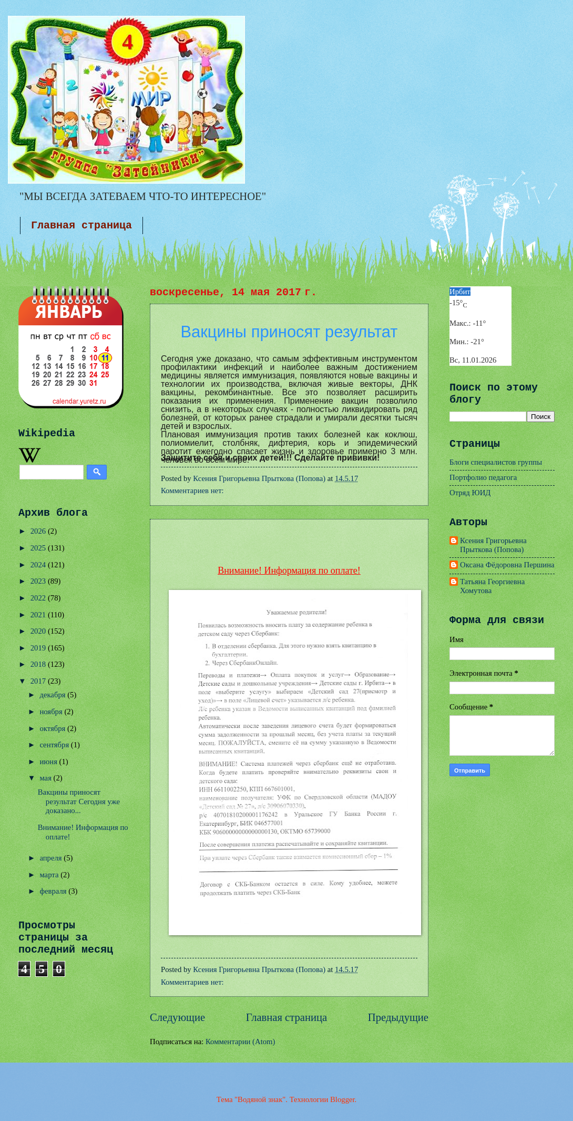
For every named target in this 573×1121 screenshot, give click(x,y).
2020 (39, 631)
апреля (51, 858)
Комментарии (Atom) (240, 1041)
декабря (53, 694)
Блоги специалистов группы (495, 462)
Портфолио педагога (483, 477)
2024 (39, 564)
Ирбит (459, 291)
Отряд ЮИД (469, 492)
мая (46, 778)
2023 (39, 581)
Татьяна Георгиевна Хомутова (492, 586)
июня (49, 761)
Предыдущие (398, 1017)
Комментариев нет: (193, 490)
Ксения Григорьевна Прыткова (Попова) (493, 545)
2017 (39, 681)
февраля (53, 891)
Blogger (342, 1099)
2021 (39, 614)
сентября (54, 744)
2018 (39, 664)
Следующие (177, 1017)
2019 (39, 648)
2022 (39, 598)
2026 (39, 531)
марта (49, 874)
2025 (39, 548)
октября (53, 728)
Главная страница (81, 225)
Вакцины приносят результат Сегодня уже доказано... (79, 801)
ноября (51, 711)
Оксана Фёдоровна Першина (507, 564)
